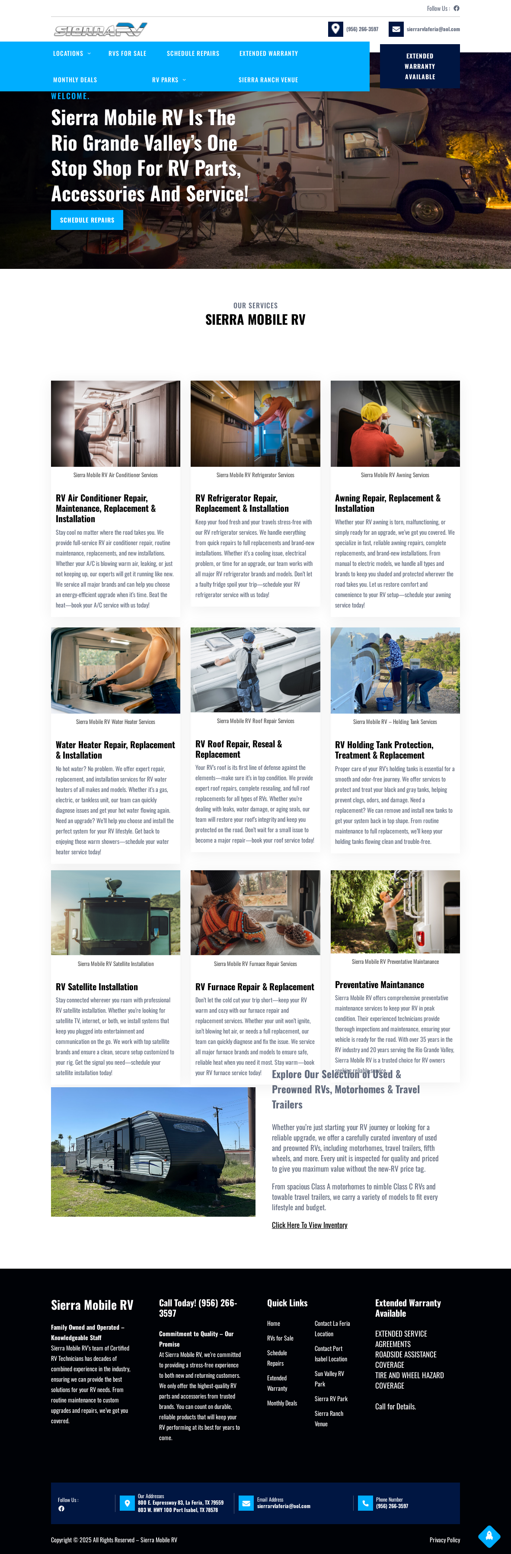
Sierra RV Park (331, 1398)
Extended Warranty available (420, 66)
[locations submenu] (89, 53)
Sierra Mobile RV (92, 1304)
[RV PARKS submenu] (184, 79)
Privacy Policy (445, 1539)
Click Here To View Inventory (310, 1224)
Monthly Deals (282, 1402)
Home (273, 1323)
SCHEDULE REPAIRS (88, 218)
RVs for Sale (280, 1337)
